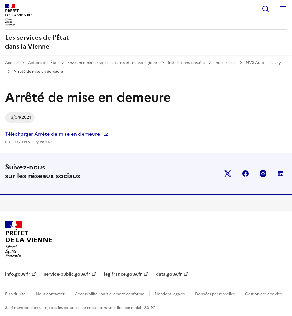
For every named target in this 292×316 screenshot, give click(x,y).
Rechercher (265, 9)
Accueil (12, 63)
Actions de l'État (43, 63)
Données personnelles (215, 294)
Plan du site (15, 294)
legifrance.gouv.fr (123, 274)
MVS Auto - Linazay (263, 63)
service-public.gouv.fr (67, 274)
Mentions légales (170, 294)
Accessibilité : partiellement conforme (109, 294)
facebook (245, 173)
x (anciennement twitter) (227, 173)
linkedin (280, 173)
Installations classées (187, 63)
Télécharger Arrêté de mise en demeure (53, 134)
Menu (283, 9)
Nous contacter (50, 294)
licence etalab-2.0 (133, 308)
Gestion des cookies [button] (263, 294)
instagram (263, 173)
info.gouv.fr (17, 274)
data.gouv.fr (169, 274)
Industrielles (226, 63)
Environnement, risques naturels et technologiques (113, 63)
